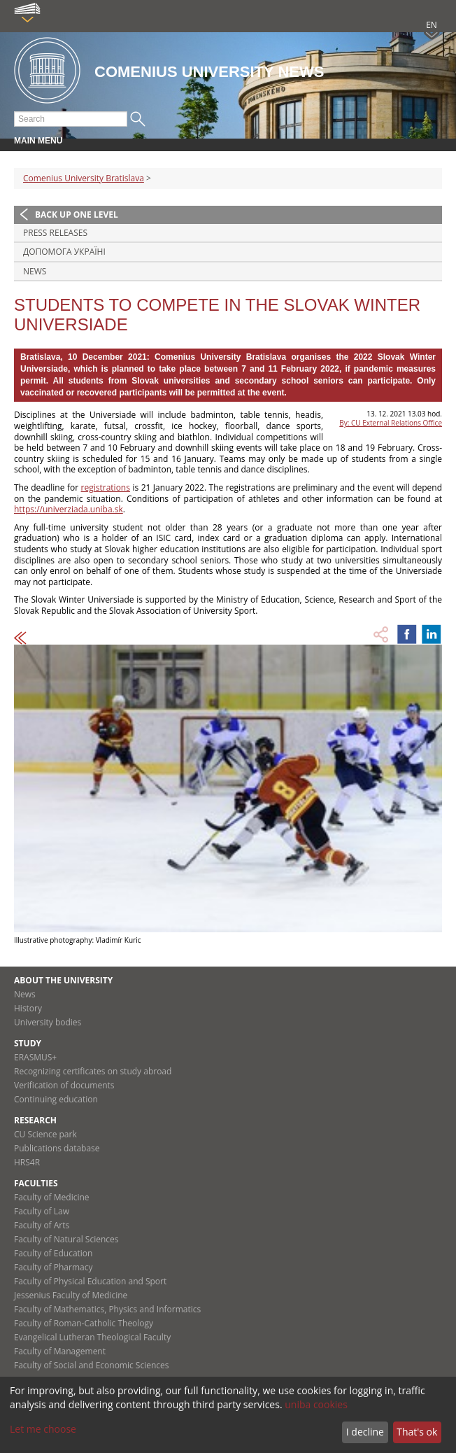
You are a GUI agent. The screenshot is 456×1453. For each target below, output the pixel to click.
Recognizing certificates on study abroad (92, 1071)
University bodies (47, 1022)
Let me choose (43, 1429)
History (28, 1008)
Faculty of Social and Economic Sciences (91, 1365)
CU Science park (45, 1134)
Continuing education (56, 1099)
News (34, 271)
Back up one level (76, 214)
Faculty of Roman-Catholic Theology (83, 1323)
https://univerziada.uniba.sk (68, 509)
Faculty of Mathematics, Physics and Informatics (107, 1309)
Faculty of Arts (41, 1225)
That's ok (417, 1431)
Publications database (57, 1148)
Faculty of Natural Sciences (66, 1239)
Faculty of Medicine (52, 1197)
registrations (105, 487)
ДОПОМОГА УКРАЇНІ (64, 252)
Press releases (55, 233)
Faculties (36, 1183)
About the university (63, 980)
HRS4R (27, 1162)
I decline (365, 1431)
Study (27, 1043)
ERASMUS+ (35, 1057)
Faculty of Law (41, 1211)
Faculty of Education (53, 1253)
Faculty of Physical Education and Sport (90, 1281)
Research (35, 1120)
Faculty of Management (60, 1351)
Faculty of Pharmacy (53, 1267)
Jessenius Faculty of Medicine (70, 1295)
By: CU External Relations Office (390, 423)
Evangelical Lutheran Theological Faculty (92, 1337)
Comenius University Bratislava (83, 178)
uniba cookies (316, 1404)
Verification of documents (64, 1085)
